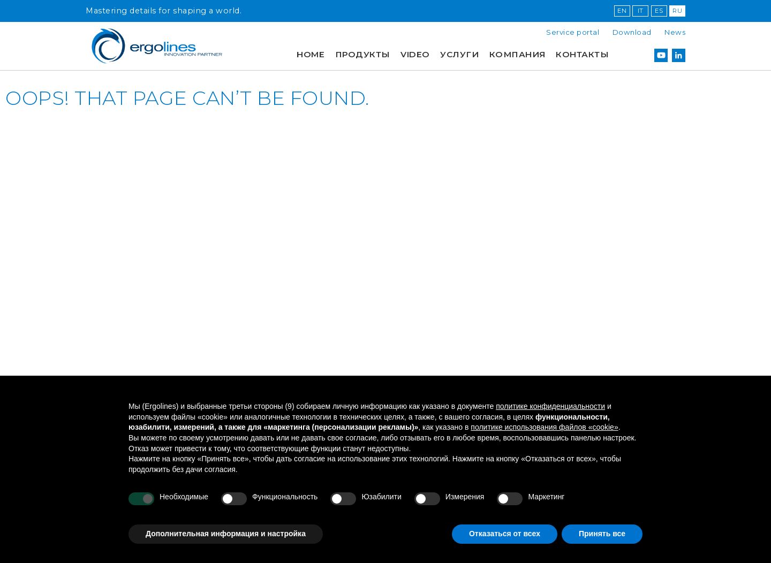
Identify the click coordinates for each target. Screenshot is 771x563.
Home (310, 54)
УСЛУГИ (459, 54)
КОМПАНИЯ (517, 54)
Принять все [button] (602, 533)
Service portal (572, 32)
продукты (362, 54)
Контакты (582, 54)
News (674, 32)
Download (632, 32)
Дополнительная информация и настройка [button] (226, 533)
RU (677, 10)
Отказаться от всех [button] (504, 533)
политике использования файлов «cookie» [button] (544, 427)
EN (621, 10)
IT (641, 10)
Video (415, 54)
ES (659, 10)
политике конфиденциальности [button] (550, 406)
